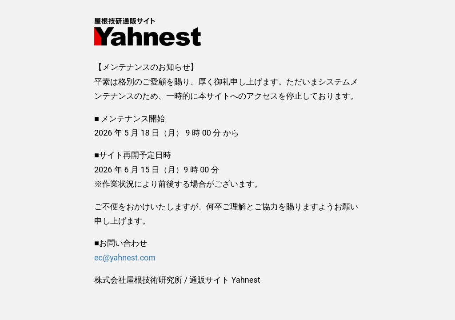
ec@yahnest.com (125, 257)
